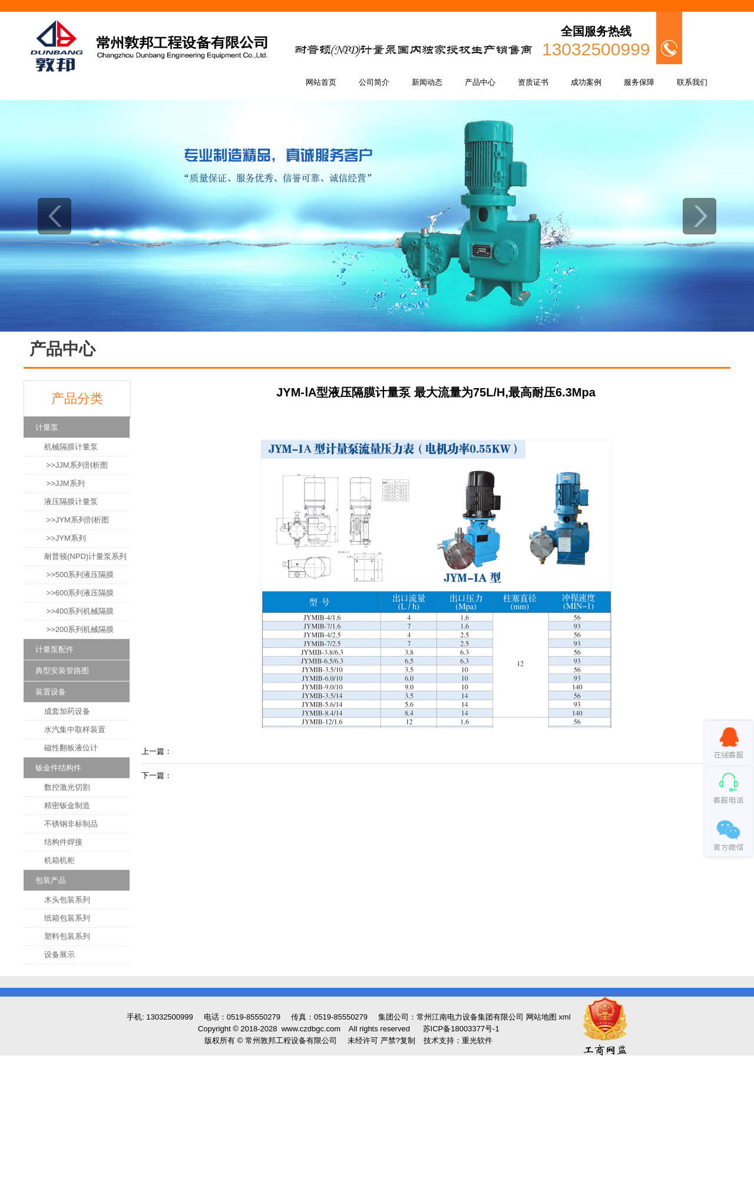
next (699, 216)
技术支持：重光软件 (458, 1040)
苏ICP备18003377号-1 (461, 1028)
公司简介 (374, 82)
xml (564, 1016)
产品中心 (480, 82)
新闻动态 (427, 82)
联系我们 (692, 82)
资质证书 (533, 82)
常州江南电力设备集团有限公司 (470, 1016)
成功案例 (586, 82)
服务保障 (639, 82)
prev (54, 216)
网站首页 (321, 82)
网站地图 (541, 1016)
